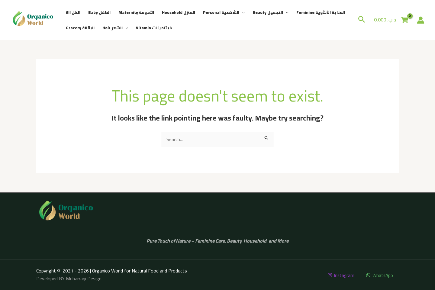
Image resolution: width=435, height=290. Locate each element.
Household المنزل (178, 12)
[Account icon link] (420, 20)
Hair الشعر (115, 27)
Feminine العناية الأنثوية (320, 12)
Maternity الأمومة (136, 12)
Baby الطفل (99, 12)
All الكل (73, 12)
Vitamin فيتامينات (154, 27)
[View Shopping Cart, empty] (391, 19)
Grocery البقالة (80, 27)
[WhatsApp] (379, 275)
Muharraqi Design (84, 278)
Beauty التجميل (270, 12)
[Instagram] (340, 275)
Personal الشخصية (224, 12)
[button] (242, 12)
